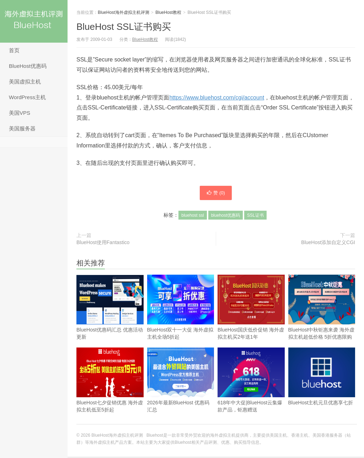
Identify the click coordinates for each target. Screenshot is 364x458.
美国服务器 (22, 128)
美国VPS (19, 113)
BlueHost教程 (168, 12)
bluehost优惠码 (225, 216)
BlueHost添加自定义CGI (328, 244)
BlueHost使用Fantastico (102, 244)
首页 (14, 50)
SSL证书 (255, 216)
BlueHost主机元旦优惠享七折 (321, 389)
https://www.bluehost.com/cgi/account (216, 98)
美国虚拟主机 (25, 82)
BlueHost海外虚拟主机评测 (34, 21)
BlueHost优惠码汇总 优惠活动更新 (110, 320)
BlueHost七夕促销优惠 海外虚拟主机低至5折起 (110, 393)
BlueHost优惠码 (28, 66)
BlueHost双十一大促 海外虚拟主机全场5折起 (180, 320)
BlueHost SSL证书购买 (123, 26)
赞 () (215, 193)
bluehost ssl (192, 216)
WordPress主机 (27, 97)
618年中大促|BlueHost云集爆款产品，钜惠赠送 (251, 381)
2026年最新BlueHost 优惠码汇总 (180, 393)
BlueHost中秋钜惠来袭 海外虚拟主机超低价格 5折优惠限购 (321, 320)
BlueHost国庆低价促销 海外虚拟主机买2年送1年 (251, 320)
